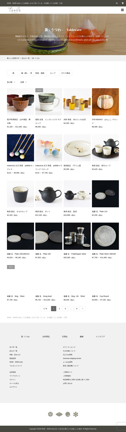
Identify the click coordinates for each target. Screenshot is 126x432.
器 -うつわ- (25, 337)
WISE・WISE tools (16, 362)
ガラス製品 (65, 73)
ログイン (13, 380)
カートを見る (14, 383)
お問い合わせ (67, 383)
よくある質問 (67, 362)
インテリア (100, 337)
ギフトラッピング (69, 347)
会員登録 (13, 372)
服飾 (81, 337)
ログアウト (13, 387)
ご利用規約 (67, 376)
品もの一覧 (13, 351)
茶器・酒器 (39, 73)
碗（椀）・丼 (26, 73)
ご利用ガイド (67, 372)
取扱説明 (13, 358)
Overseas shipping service (72, 358)
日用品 (64, 337)
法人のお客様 (67, 355)
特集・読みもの (15, 355)
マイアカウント (15, 376)
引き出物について (69, 351)
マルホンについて (16, 366)
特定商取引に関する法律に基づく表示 (76, 380)
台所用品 (46, 337)
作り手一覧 (13, 347)
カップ (52, 73)
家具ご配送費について (71, 366)
